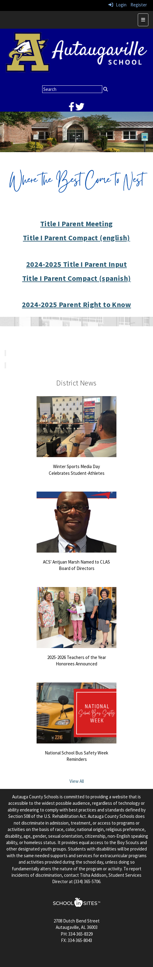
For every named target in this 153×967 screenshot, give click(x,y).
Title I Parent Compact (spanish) (76, 278)
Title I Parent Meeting (76, 223)
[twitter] (79, 108)
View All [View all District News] (76, 781)
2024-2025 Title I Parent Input (76, 264)
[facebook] (71, 108)
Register (138, 5)
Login (117, 5)
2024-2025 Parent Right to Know (76, 304)
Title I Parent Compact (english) (76, 237)
